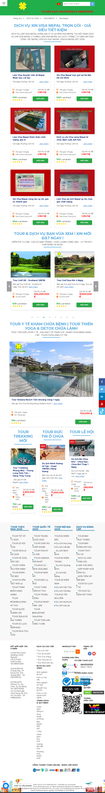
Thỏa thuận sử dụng (40, 716)
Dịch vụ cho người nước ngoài (42, 695)
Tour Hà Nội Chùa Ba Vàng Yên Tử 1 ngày (80, 462)
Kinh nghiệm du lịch (42, 673)
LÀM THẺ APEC (85, 565)
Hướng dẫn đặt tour (40, 746)
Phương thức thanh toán (40, 754)
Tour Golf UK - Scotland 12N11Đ (73, 280)
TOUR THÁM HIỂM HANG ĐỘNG (17, 591)
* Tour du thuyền (43, 654)
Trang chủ (17, 18)
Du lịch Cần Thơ (64, 587)
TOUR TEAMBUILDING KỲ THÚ (18, 602)
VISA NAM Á (49, 18)
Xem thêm (44, 82)
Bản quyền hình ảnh (39, 725)
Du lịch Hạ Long (64, 543)
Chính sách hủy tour (39, 737)
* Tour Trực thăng (44, 657)
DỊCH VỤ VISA (32, 18)
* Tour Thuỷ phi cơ (44, 660)
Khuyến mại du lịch (42, 689)
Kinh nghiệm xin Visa (42, 684)
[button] (32, 317)
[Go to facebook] (6, 786)
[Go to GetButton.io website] (6, 790)
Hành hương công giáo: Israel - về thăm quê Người (51, 466)
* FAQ (39, 731)
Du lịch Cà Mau (63, 591)
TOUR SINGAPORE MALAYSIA (38, 613)
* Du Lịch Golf (42, 650)
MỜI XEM (40, 99)
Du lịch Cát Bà (63, 547)
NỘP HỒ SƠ (86, 677)
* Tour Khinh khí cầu (45, 663)
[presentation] (9, 286)
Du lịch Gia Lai (63, 605)
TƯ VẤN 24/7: (67, 11)
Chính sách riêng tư (40, 709)
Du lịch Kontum (64, 602)
